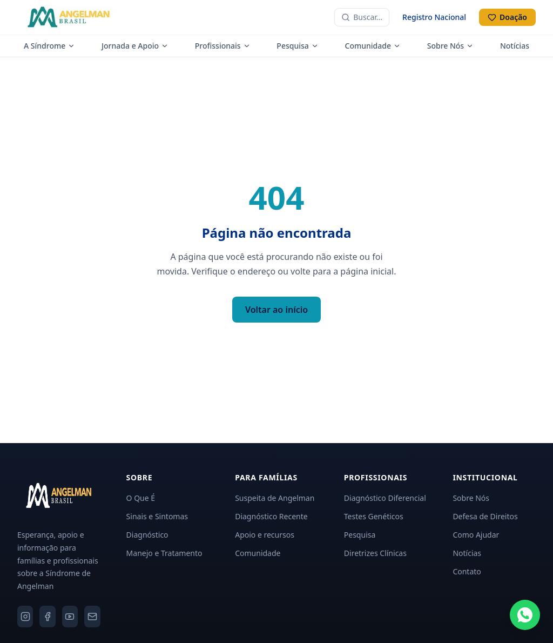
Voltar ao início (276, 310)
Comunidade (373, 46)
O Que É (140, 498)
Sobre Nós (450, 46)
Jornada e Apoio (135, 46)
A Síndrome (49, 46)
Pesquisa (297, 46)
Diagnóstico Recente (271, 516)
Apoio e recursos (264, 535)
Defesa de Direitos (485, 516)
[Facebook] (47, 616)
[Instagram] (25, 616)
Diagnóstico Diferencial (385, 498)
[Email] (92, 616)
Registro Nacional (434, 17)
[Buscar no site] (361, 17)
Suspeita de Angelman (274, 498)
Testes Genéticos (373, 516)
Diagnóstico (147, 535)
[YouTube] (70, 616)
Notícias (514, 46)
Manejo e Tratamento (164, 553)
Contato (467, 571)
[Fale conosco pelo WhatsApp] (525, 615)
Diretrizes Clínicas (375, 553)
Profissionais (223, 46)
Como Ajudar (476, 535)
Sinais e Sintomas (157, 516)
